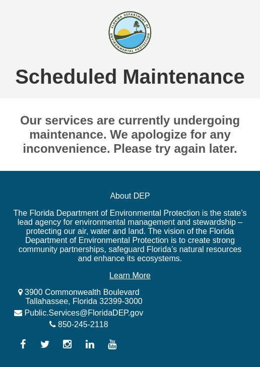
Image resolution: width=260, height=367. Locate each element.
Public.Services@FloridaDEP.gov (82, 313)
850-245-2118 (82, 324)
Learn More (130, 275)
